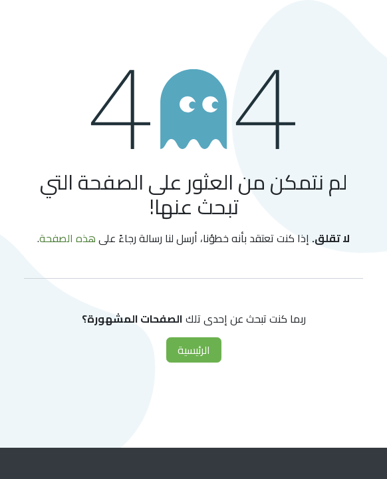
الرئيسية (194, 350)
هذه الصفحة (67, 238)
